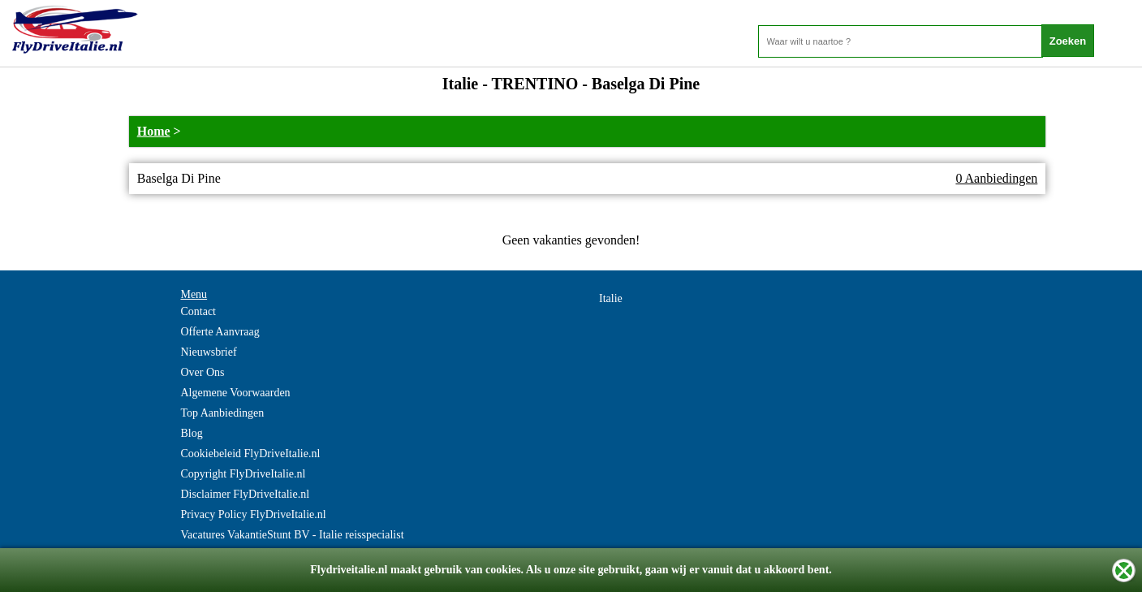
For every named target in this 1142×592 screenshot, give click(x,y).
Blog (191, 433)
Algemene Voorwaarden (235, 393)
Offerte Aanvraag (219, 332)
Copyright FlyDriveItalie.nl (242, 474)
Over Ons (202, 372)
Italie (611, 298)
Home (153, 131)
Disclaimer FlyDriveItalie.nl (244, 494)
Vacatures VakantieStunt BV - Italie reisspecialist (291, 535)
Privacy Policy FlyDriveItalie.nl (252, 514)
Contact (198, 311)
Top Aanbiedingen (222, 413)
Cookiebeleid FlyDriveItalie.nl (250, 453)
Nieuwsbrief (208, 352)
